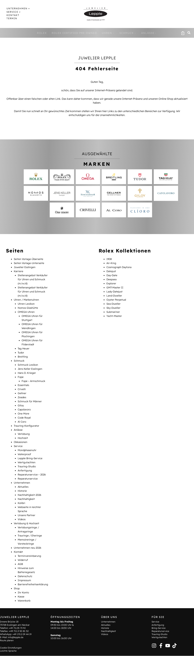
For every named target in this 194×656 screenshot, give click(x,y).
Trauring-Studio (27, 458)
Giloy (21, 399)
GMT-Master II (115, 286)
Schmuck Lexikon (28, 360)
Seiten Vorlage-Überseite (29, 259)
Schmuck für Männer (30, 395)
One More (24, 407)
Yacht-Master (114, 313)
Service (18, 438)
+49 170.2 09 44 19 (23, 625)
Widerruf (23, 547)
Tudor (21, 348)
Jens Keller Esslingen (30, 364)
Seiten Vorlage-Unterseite (29, 262)
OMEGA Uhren (26, 309)
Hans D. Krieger (27, 368)
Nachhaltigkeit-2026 (30, 485)
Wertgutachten (27, 454)
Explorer (111, 282)
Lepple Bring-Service (30, 450)
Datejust (111, 270)
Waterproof (25, 446)
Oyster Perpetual (116, 298)
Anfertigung (25, 462)
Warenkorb (24, 586)
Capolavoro (25, 403)
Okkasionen (21, 434)
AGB (20, 551)
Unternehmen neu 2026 (28, 536)
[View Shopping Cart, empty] (182, 32)
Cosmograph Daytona (119, 266)
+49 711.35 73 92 (18, 619)
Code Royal (25, 411)
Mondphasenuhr (27, 442)
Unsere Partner (27, 505)
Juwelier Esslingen (25, 266)
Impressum (25, 567)
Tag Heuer (24, 344)
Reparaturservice (28, 469)
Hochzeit (23, 430)
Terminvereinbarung (30, 544)
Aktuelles (23, 477)
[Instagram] (154, 636)
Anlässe (18, 423)
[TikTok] (174, 636)
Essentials (24, 380)
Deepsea (111, 278)
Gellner (22, 387)
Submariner (113, 309)
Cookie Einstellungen (11, 638)
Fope (21, 372)
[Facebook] (160, 636)
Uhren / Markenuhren (27, 298)
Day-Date (112, 274)
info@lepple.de (16, 628)
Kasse (21, 583)
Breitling (23, 352)
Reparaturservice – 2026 (32, 465)
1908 (109, 259)
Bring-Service (159, 619)
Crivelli (22, 383)
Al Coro (22, 415)
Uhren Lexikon (26, 302)
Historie (22, 481)
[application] (25, 8)
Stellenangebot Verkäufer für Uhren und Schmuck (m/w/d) (33, 278)
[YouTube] (167, 636)
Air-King (111, 262)
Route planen (7, 631)
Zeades (22, 391)
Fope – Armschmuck (34, 376)
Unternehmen (22, 473)
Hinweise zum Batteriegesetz (74, 651)
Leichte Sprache (9, 642)
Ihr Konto (23, 579)
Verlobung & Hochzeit (27, 512)
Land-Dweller (114, 294)
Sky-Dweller (113, 305)
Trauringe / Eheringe (30, 524)
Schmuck (19, 356)
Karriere (18, 270)
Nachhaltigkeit (26, 489)
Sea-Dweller (113, 302)
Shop (17, 575)
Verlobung (24, 426)
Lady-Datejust (115, 290)
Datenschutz (25, 563)
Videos (22, 508)
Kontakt (18, 540)
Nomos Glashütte (28, 305)
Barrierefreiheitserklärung (33, 571)
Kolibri (22, 493)
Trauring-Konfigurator (27, 419)
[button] (16, 8)
